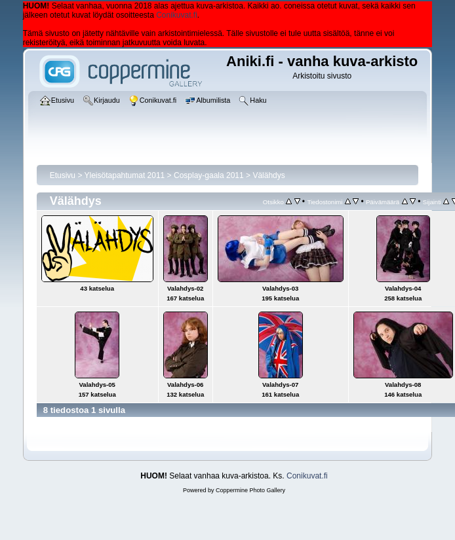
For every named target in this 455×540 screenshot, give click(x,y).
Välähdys (268, 175)
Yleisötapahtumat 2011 (125, 175)
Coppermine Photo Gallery (250, 490)
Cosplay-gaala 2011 (209, 175)
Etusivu (62, 175)
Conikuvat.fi (176, 15)
